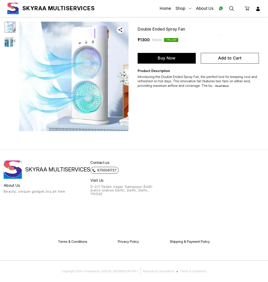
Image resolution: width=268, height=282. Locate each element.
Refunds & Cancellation (158, 271)
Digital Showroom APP (119, 271)
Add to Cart (230, 58)
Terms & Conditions (193, 271)
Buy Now (166, 58)
